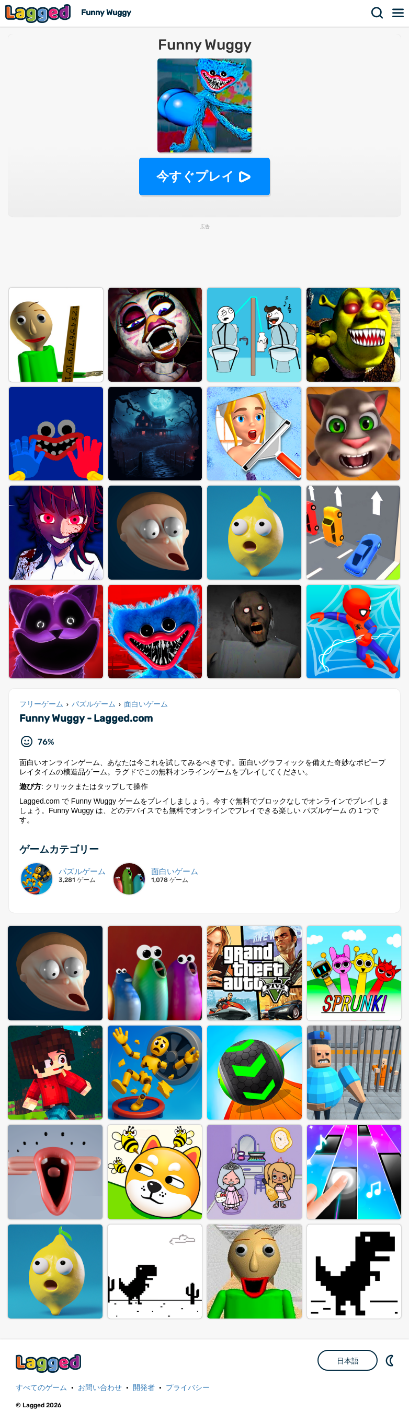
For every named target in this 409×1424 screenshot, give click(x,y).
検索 (377, 13)
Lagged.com (50, 1363)
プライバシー (188, 1387)
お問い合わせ (100, 1387)
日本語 (348, 1361)
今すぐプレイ (195, 176)
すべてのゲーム (41, 1387)
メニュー (398, 13)
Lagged (39, 13)
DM (390, 1360)
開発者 (144, 1387)
